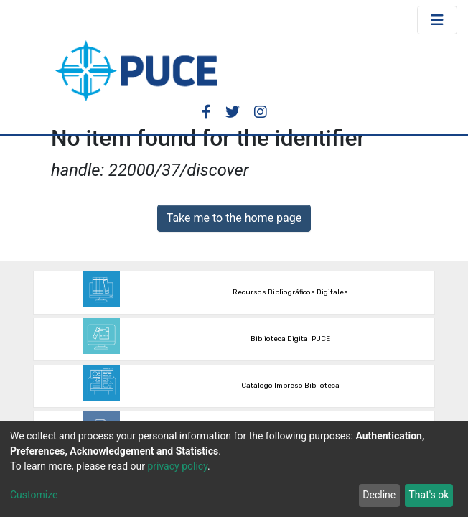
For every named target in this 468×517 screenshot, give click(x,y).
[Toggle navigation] (437, 20)
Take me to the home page (234, 218)
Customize (33, 494)
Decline (379, 494)
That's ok (428, 494)
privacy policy (177, 466)
